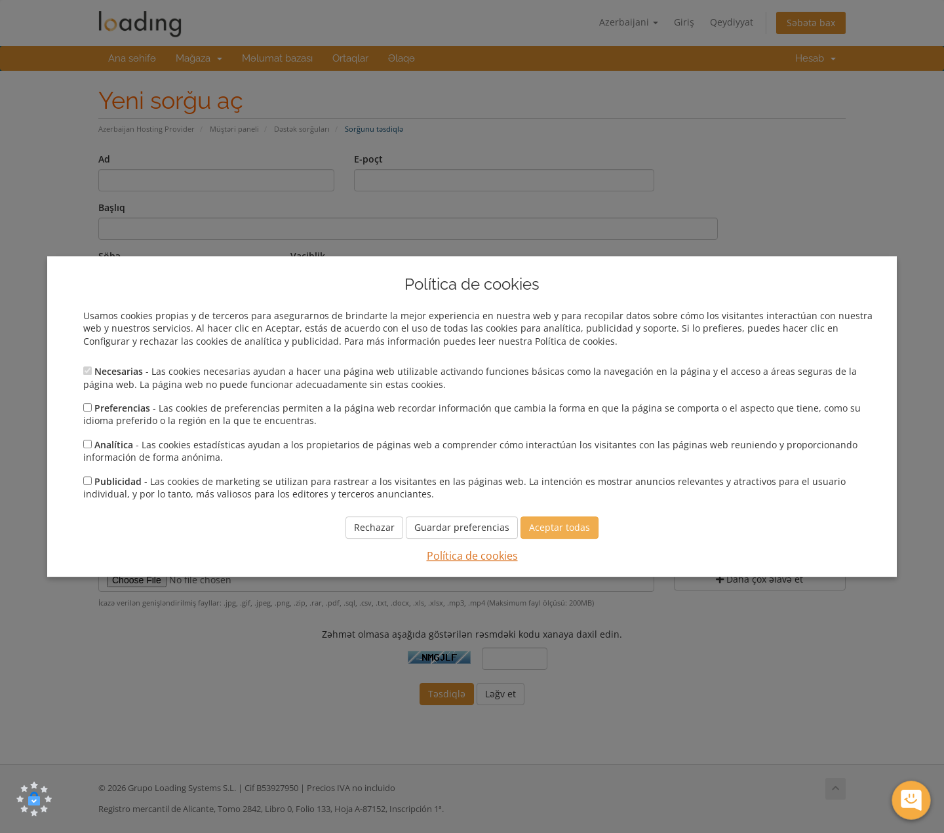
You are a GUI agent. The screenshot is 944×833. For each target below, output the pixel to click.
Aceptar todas (559, 528)
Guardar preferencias (461, 528)
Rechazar (374, 528)
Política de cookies (472, 556)
